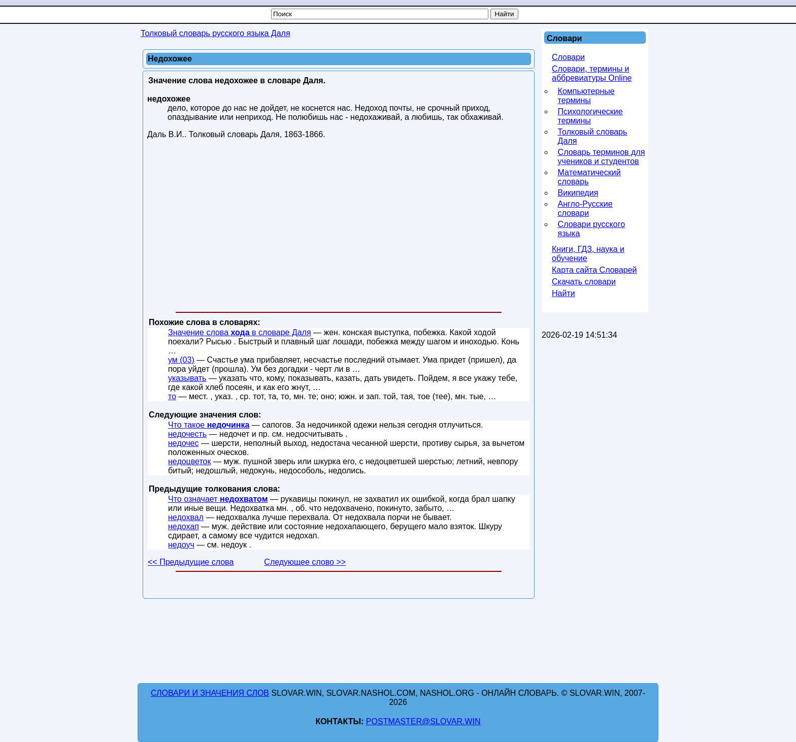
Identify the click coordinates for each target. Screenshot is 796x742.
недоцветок (189, 461)
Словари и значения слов (210, 693)
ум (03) (181, 360)
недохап (183, 526)
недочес (183, 443)
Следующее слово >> (305, 562)
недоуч (181, 544)
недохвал (186, 517)
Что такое (208, 425)
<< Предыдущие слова (191, 562)
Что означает (218, 499)
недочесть (187, 434)
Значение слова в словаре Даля (239, 332)
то (172, 396)
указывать (187, 378)
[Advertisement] (338, 227)
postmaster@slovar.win (423, 721)
